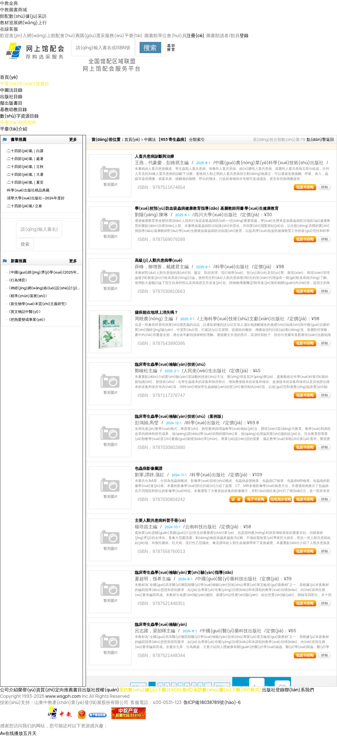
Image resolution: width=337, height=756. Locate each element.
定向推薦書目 (68, 690)
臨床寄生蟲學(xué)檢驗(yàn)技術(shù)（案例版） (180, 416)
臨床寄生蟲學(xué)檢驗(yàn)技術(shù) (170, 364)
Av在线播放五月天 (18, 733)
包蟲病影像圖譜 (148, 468)
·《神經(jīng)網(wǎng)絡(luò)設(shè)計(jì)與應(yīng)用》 (43, 287)
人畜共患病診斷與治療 (154, 156)
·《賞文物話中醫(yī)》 (24, 311)
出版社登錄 (273, 690)
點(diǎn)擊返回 (320, 139)
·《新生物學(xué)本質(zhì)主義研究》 (37, 303)
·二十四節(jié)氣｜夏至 (25, 182)
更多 (73, 139)
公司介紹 (9, 690)
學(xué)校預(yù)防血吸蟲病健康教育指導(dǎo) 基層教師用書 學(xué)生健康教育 (207, 208)
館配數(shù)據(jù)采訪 (23, 16)
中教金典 (9, 3)
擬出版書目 (11, 103)
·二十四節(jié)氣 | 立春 (24, 205)
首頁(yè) (9, 77)
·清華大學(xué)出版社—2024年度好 (35, 197)
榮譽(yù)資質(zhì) (36, 690)
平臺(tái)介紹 (14, 129)
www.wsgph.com (63, 696)
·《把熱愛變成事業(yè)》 (26, 319)
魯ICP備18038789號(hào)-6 (212, 702)
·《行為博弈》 (17, 280)
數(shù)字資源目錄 (19, 116)
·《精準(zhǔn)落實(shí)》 (27, 295)
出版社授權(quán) (100, 690)
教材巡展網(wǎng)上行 (23, 22)
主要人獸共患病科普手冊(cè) (160, 520)
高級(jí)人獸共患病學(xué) (159, 260)
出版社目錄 (11, 96)
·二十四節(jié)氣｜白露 (25, 150)
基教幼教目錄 (13, 109)
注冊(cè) (195, 35)
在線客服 (9, 29)
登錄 (244, 35)
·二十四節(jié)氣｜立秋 (25, 166)
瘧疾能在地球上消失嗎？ (156, 312)
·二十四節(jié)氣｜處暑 (25, 158)
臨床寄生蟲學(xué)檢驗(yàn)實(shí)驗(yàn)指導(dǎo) (184, 572)
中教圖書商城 (13, 9)
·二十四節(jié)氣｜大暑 (25, 174)
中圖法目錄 (11, 90)
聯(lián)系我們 (299, 690)
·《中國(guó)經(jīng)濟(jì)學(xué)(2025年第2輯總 (43, 272)
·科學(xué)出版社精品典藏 (27, 190)
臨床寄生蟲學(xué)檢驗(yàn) (161, 624)
